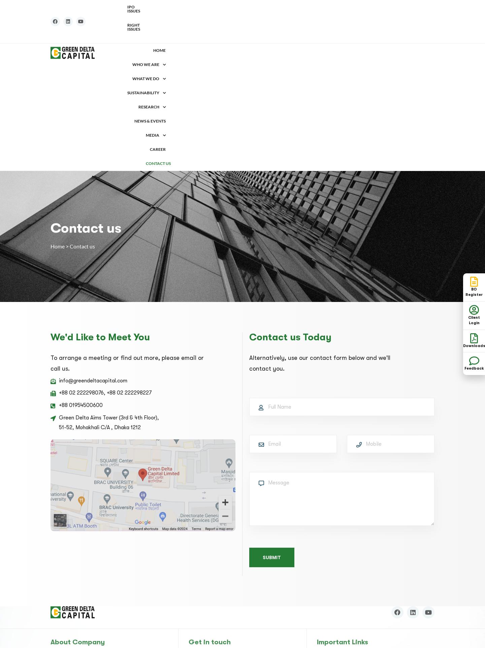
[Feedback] (474, 361)
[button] (191, 31)
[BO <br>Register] (474, 282)
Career (397, 30)
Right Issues (421, 6)
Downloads (330, 593)
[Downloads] (474, 338)
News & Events (343, 30)
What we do (230, 30)
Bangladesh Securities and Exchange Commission (373, 543)
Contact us (422, 30)
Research (308, 30)
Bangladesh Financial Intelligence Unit (360, 604)
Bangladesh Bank (336, 533)
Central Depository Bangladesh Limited (362, 553)
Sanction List (337, 614)
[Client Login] (474, 310)
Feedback (474, 368)
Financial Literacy (337, 583)
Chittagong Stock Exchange (349, 573)
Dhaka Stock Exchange (342, 563)
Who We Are (191, 30)
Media (374, 30)
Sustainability (271, 30)
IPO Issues (393, 6)
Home (163, 30)
